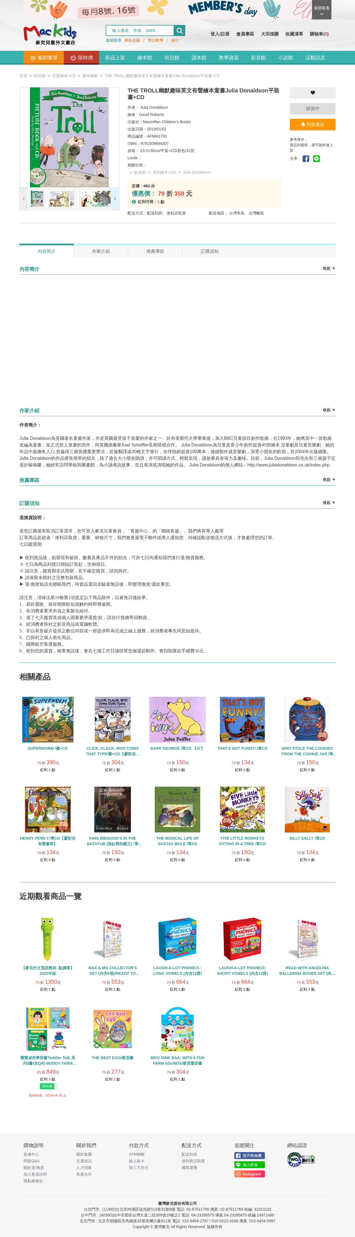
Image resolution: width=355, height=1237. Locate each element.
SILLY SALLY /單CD (307, 838)
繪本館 (144, 57)
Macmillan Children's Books (167, 122)
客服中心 (31, 1154)
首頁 (23, 76)
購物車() (319, 34)
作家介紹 (101, 251)
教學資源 (229, 57)
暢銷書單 (44, 58)
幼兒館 (171, 57)
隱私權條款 (33, 1181)
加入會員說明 (35, 1174)
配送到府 (189, 1154)
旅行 (175, 40)
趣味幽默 (90, 76)
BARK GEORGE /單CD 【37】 (177, 748)
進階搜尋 (113, 40)
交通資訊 (84, 1161)
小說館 (285, 57)
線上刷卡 (136, 1161)
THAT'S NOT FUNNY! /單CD (242, 748)
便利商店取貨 (193, 1161)
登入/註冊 (220, 34)
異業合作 (84, 1174)
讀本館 (199, 57)
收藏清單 (294, 34)
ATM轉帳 (137, 1154)
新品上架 (115, 57)
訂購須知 (210, 251)
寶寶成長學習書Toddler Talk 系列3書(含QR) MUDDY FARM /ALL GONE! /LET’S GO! (47, 1063)
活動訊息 (315, 57)
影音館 (258, 57)
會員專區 (245, 34)
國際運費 (189, 1167)
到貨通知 (312, 124)
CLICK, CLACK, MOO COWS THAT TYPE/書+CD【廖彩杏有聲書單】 (112, 754)
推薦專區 (155, 251)
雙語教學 (155, 40)
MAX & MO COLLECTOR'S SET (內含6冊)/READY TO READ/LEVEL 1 (112, 973)
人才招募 (84, 1167)
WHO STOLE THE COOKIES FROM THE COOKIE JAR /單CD (307, 754)
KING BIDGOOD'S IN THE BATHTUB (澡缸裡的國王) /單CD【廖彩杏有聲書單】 (112, 844)
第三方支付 (138, 1167)
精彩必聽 (132, 40)
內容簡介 (46, 251)
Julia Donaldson (154, 107)
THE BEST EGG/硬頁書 (112, 1058)
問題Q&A (32, 1161)
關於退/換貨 (34, 1167)
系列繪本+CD (164, 172)
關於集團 (84, 1154)
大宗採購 (270, 34)
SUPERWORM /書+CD (48, 748)
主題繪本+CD (63, 76)
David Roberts (151, 114)
